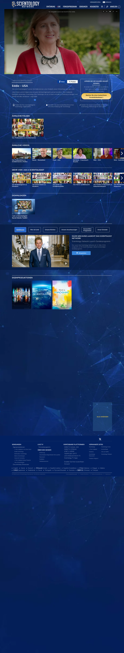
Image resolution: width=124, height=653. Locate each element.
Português (48, 470)
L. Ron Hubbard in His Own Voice (22, 449)
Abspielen (81, 253)
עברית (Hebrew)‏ (84, 468)
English (15, 468)
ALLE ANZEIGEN (102, 417)
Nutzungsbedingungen (71, 474)
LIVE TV (40, 444)
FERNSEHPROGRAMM (70, 6)
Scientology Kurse (105, 447)
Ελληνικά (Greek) (41, 468)
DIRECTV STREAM (70, 449)
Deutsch (30, 468)
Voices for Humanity (19, 458)
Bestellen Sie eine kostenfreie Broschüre (61, 105)
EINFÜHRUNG (50, 6)
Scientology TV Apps (71, 458)
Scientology (92, 447)
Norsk (40, 470)
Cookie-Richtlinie (84, 474)
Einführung (42, 452)
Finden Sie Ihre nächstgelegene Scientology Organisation (25, 105)
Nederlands (31, 470)
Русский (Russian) (60, 470)
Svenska (72, 470)
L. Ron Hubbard (93, 449)
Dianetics (91, 451)
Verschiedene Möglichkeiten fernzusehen (49, 454)
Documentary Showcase (21, 464)
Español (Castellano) (70, 468)
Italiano (102, 468)
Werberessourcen (43, 461)
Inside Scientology (19, 451)
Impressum (108, 474)
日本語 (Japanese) (19, 470)
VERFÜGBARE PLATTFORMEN (73, 444)
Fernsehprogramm (44, 447)
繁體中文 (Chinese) (83, 470)
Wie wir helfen (105, 451)
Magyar (94, 468)
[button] (122, 153)
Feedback (41, 459)
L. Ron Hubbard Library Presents (22, 460)
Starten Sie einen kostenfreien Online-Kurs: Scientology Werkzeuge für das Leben (95, 105)
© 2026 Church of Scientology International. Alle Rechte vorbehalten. (29, 474)
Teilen (62, 82)
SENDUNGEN (83, 6)
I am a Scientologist (19, 462)
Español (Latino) (55, 468)
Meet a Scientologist (19, 456)
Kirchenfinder (104, 449)
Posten (72, 82)
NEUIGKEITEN (94, 6)
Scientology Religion (106, 454)
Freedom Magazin (93, 458)
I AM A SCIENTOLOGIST (22, 80)
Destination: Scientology (20, 453)
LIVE (59, 6)
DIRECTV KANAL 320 (71, 447)
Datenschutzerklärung (96, 474)
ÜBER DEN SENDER (44, 450)
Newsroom (42, 457)
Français (95, 470)
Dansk (23, 468)
